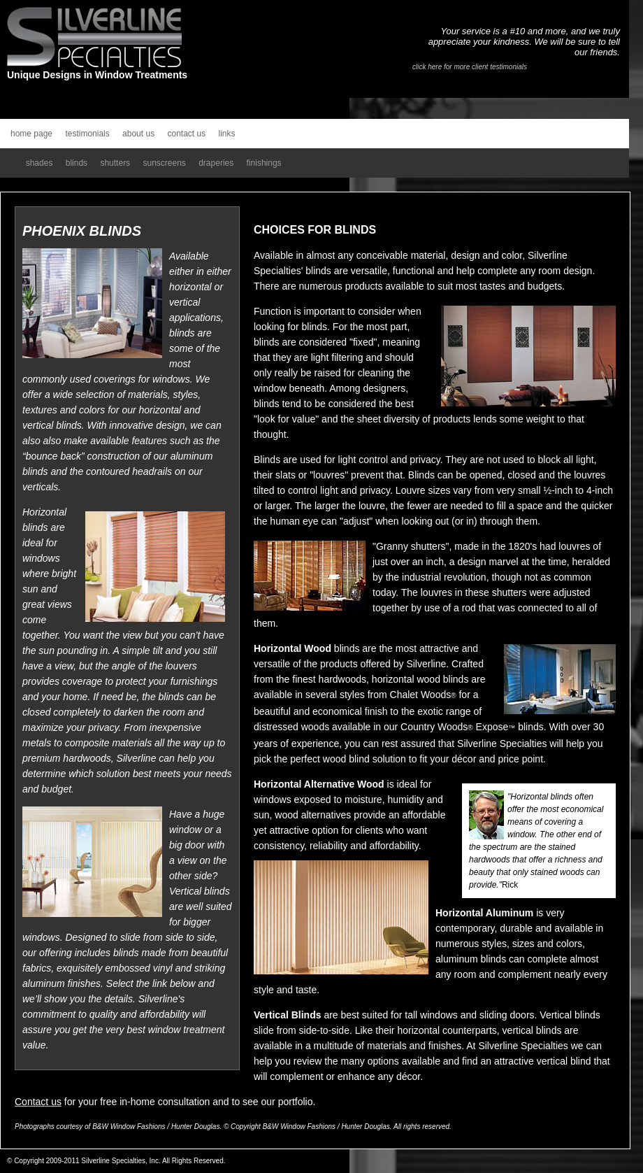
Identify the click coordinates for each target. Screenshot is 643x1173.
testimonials (87, 133)
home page (31, 133)
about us (138, 133)
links (227, 133)
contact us (186, 133)
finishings (264, 163)
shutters (115, 163)
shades (39, 163)
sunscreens (164, 163)
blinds (76, 163)
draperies (215, 163)
